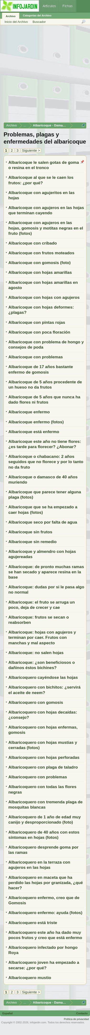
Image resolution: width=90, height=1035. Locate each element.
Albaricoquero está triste (32, 922)
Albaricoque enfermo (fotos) (36, 422)
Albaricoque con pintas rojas (36, 322)
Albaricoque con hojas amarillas (40, 272)
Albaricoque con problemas (35, 357)
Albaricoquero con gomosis (35, 702)
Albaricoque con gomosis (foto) (39, 262)
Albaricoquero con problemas (37, 777)
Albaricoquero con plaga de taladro (43, 767)
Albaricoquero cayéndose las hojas (43, 677)
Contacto (82, 1013)
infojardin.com (38, 1022)
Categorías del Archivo (37, 15)
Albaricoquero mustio (29, 977)
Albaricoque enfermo (29, 412)
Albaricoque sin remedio (32, 541)
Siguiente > (31, 150)
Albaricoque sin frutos (30, 532)
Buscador (39, 22)
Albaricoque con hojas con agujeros (44, 297)
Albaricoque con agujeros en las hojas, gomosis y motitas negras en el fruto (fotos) (45, 227)
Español (7, 1013)
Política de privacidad (76, 1019)
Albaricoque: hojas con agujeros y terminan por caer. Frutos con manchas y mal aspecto (42, 637)
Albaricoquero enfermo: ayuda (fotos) (45, 912)
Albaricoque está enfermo (33, 431)
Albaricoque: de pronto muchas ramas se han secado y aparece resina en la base (46, 572)
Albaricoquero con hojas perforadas (43, 757)
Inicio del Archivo (16, 22)
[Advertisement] (45, 75)
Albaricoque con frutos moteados (41, 252)
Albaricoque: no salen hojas (36, 652)
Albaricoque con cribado (32, 243)
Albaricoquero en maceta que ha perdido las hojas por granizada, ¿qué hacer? (45, 882)
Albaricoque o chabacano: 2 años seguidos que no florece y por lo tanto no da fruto (45, 461)
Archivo (11, 16)
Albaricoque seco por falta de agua (42, 522)
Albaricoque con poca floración (39, 332)
